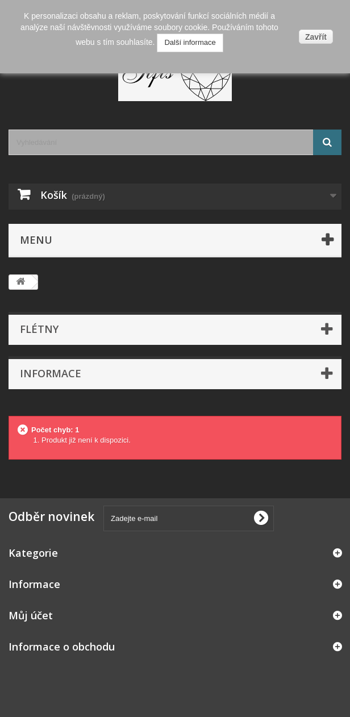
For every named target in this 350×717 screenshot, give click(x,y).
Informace (50, 373)
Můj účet (31, 615)
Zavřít (316, 36)
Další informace (189, 42)
